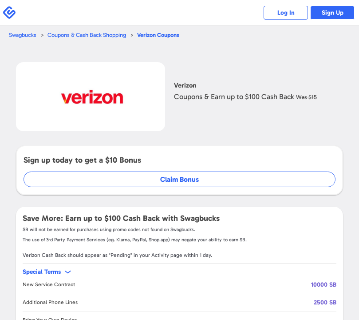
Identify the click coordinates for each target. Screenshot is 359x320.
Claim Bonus (179, 179)
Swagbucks (22, 35)
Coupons (158, 35)
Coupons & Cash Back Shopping (86, 35)
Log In (286, 12)
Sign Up (332, 12)
